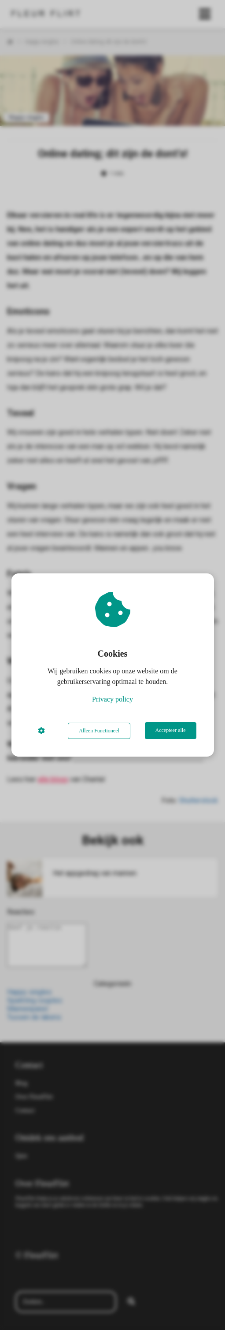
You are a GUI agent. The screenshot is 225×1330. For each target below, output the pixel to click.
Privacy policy (112, 699)
